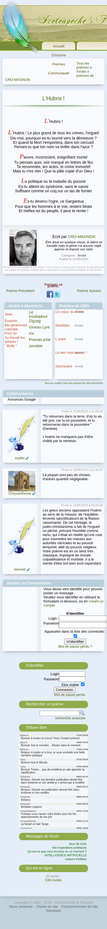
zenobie (36, 346)
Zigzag (35, 321)
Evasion (11, 321)
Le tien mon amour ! (71, 353)
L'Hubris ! (53, 98)
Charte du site (47, 906)
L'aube (60, 339)
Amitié (81, 71)
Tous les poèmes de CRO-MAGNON (83, 383)
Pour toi (11, 333)
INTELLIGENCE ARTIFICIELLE (66, 855)
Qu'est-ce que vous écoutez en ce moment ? (57, 851)
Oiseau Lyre (39, 327)
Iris (31, 333)
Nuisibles (62, 325)
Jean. (9, 314)
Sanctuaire (63, 366)
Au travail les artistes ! (15, 340)
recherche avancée (70, 718)
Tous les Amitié (53, 383)
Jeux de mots (78, 843)
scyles (20, 458)
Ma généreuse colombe (16, 327)
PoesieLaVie (40, 339)
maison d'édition (76, 859)
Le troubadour (38, 314)
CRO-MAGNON (81, 236)
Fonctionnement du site (79, 906)
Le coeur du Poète (69, 312)
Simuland (53, 911)
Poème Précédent (20, 291)
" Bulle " (11, 346)
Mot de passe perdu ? (75, 646)
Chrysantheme (19, 493)
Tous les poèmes (82, 65)
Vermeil (20, 569)
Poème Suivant (89, 291)
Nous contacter (21, 906)
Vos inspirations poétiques (69, 847)
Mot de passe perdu (69, 695)
